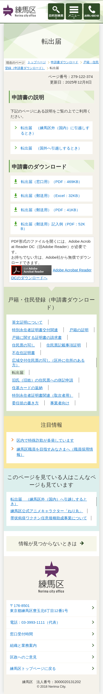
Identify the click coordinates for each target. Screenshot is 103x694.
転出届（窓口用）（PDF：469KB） (51, 181)
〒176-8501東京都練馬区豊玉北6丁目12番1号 (39, 608)
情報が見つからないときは (48, 543)
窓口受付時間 (21, 634)
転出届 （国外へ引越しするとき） (51, 148)
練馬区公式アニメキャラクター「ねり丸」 (46, 511)
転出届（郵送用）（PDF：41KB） (50, 210)
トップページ (37, 62)
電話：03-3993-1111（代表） (35, 622)
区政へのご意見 (23, 657)
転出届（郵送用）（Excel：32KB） (51, 195)
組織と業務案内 (23, 645)
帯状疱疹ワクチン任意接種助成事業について (48, 518)
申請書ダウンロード (64, 62)
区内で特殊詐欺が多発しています (45, 440)
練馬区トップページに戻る (33, 669)
